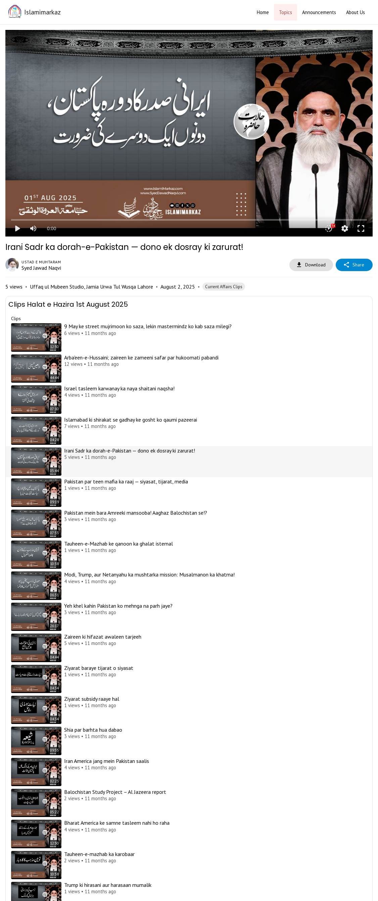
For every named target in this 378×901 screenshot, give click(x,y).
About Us (355, 12)
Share (354, 265)
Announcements (319, 12)
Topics (285, 12)
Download (311, 265)
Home (263, 12)
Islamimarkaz (42, 12)
